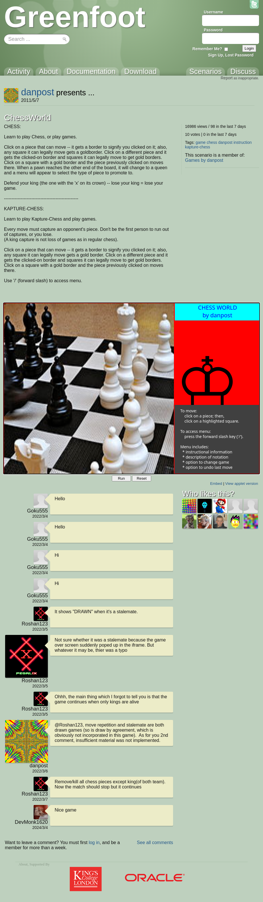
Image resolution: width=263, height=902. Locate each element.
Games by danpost (204, 160)
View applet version (241, 483)
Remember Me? (207, 49)
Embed (216, 483)
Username (213, 12)
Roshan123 (35, 624)
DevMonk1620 (31, 822)
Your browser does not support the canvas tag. (131, 388)
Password (213, 30)
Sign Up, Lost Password (231, 55)
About (23, 864)
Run (121, 478)
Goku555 (37, 511)
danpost (37, 92)
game (201, 142)
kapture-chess (197, 147)
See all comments (155, 842)
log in (94, 842)
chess (212, 142)
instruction (242, 142)
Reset (142, 478)
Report (227, 78)
